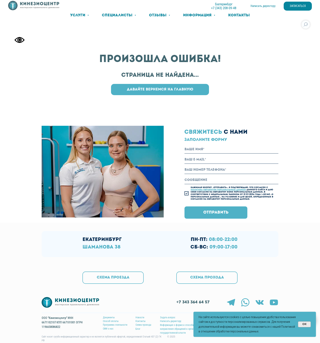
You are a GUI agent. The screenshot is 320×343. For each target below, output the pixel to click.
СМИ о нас (108, 328)
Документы (109, 317)
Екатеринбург (224, 4)
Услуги (78, 15)
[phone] (231, 170)
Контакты (239, 15)
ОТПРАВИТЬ (216, 212)
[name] (231, 149)
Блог (138, 328)
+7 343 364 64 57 (193, 302)
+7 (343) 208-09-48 (223, 8)
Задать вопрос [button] (167, 317)
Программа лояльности (115, 324)
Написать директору (170, 321)
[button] (207, 278)
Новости (140, 317)
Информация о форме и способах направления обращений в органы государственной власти (178, 329)
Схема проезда (143, 324)
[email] (231, 160)
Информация (198, 15)
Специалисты (117, 15)
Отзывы (158, 15)
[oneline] (231, 180)
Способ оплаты (111, 321)
